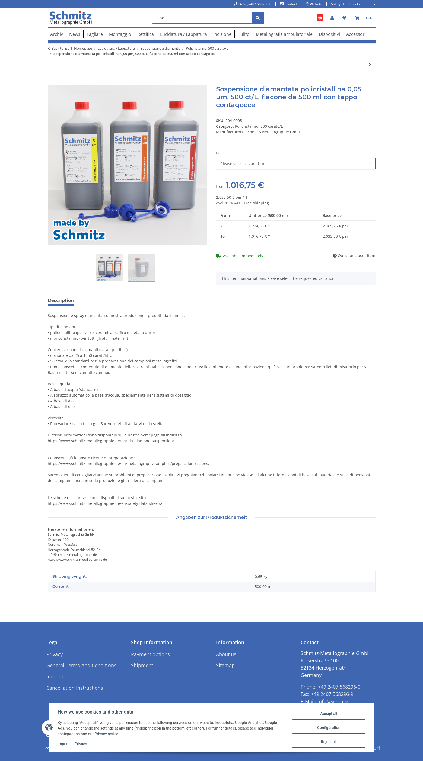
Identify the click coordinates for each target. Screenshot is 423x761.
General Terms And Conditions (81, 665)
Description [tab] (61, 300)
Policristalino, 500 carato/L (259, 126)
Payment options (150, 654)
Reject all (329, 742)
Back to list (60, 48)
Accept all (328, 713)
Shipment (142, 665)
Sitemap (225, 665)
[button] (332, 17)
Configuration (328, 727)
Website (315, 4)
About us (226, 654)
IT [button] (369, 4)
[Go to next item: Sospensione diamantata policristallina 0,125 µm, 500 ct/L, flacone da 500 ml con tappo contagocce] (370, 64)
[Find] (202, 18)
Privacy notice (106, 734)
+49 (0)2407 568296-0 (254, 4)
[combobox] (296, 163)
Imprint (64, 744)
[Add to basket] (52, 82)
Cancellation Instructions (74, 688)
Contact (290, 4)
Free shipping (256, 202)
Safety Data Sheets (345, 4)
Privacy (81, 744)
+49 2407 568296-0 (339, 686)
